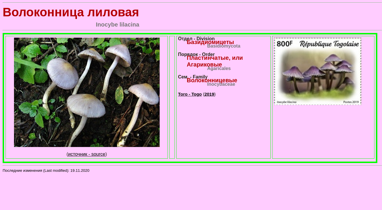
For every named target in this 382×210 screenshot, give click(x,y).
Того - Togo (190, 94)
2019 (209, 94)
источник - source (86, 154)
